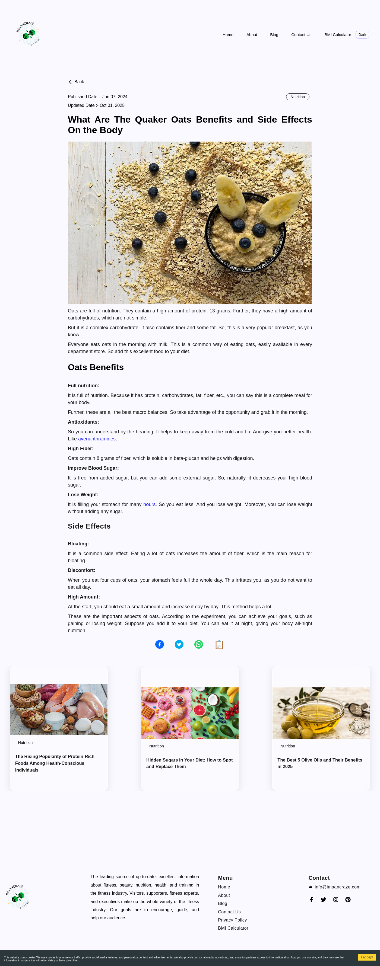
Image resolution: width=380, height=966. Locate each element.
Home (228, 34)
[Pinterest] (348, 901)
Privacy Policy (232, 920)
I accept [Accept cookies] (367, 957)
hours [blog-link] (149, 504)
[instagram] (335, 901)
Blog (274, 34)
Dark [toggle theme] (362, 35)
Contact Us (301, 34)
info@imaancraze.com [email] (338, 887)
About (251, 34)
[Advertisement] (163, 7)
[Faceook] (311, 901)
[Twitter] (323, 901)
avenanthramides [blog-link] (97, 439)
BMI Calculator (337, 34)
